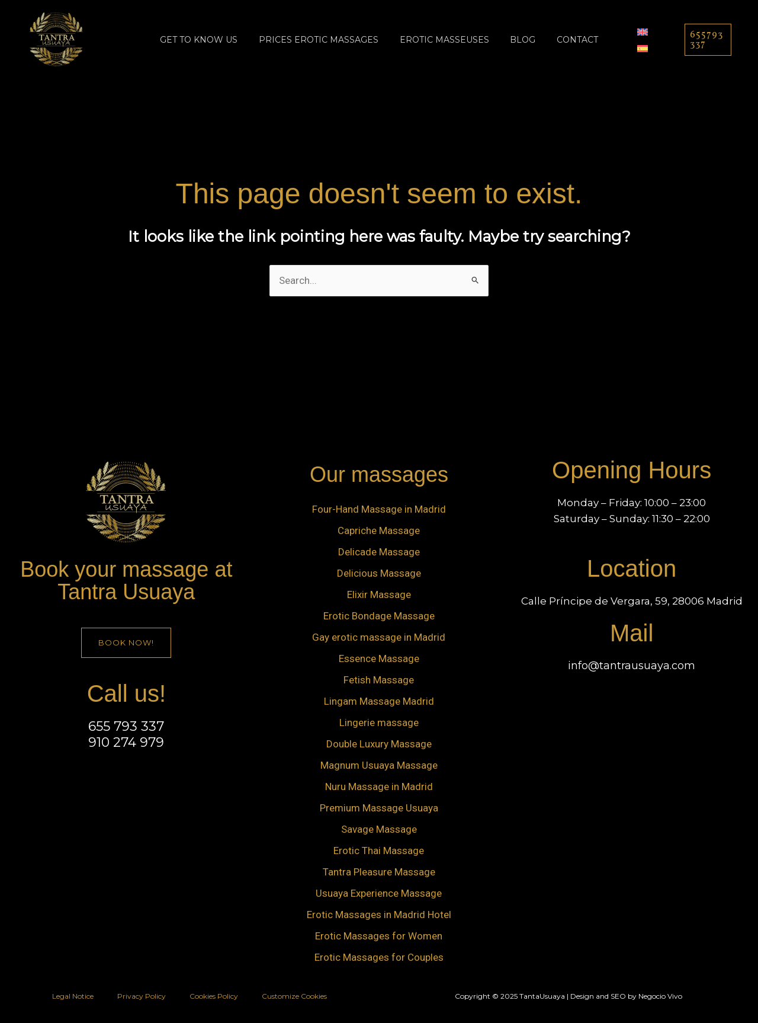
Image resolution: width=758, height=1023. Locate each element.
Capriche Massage (379, 530)
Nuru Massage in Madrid (379, 786)
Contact (568, 39)
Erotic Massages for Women (378, 936)
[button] (705, 40)
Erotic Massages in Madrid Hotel (379, 914)
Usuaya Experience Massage (379, 893)
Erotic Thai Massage (378, 850)
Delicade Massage (379, 552)
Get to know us (208, 39)
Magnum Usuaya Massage (379, 765)
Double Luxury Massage (379, 744)
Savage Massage (379, 829)
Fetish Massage (378, 680)
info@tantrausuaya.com (631, 665)
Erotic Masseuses (444, 39)
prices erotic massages (323, 39)
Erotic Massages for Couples (379, 957)
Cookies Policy (214, 996)
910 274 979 (126, 742)
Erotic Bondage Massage (379, 616)
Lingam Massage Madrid (379, 701)
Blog (518, 39)
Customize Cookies (294, 996)
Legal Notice (73, 996)
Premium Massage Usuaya (379, 808)
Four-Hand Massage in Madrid (379, 509)
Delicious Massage (379, 573)
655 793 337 (126, 726)
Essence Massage (379, 658)
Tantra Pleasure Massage (379, 872)
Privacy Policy (141, 996)
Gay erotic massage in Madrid (378, 637)
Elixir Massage (379, 594)
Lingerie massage (379, 722)
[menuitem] (631, 31)
